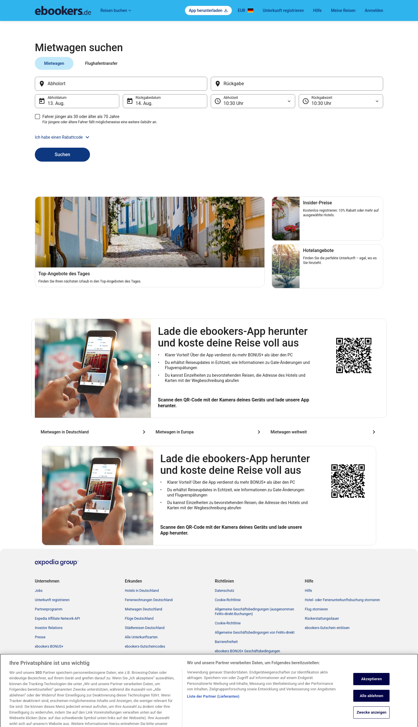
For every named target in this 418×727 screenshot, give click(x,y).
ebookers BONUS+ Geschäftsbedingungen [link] (247, 651)
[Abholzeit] (253, 101)
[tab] (54, 63)
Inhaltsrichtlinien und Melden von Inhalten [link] (247, 670)
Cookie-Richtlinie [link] (228, 600)
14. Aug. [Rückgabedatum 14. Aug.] (144, 103)
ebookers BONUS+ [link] (49, 646)
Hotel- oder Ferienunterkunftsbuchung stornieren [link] (342, 600)
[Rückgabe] (297, 84)
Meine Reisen (343, 10)
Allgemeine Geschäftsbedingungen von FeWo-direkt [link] (255, 632)
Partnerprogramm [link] (48, 609)
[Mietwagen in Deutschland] (94, 432)
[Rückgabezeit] (341, 101)
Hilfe (317, 10)
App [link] (38, 656)
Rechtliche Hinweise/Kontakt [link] (237, 660)
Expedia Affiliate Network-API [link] (57, 619)
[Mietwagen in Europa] (209, 432)
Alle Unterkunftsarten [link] (141, 637)
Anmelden (374, 10)
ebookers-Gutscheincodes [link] (145, 646)
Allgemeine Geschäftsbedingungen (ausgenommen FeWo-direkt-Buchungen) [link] (254, 611)
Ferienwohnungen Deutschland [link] (149, 600)
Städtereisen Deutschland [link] (145, 628)
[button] (209, 137)
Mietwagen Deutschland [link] (143, 609)
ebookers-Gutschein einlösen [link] (327, 628)
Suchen (62, 154)
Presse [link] (40, 637)
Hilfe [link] (308, 591)
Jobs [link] (38, 591)
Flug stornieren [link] (316, 609)
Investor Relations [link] (49, 628)
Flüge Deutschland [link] (139, 619)
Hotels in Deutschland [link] (142, 591)
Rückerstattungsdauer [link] (322, 619)
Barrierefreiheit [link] (226, 642)
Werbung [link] (42, 665)
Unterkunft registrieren (283, 10)
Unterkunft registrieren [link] (52, 600)
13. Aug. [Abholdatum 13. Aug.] (56, 103)
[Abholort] (121, 84)
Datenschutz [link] (224, 591)
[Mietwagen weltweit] (324, 432)
